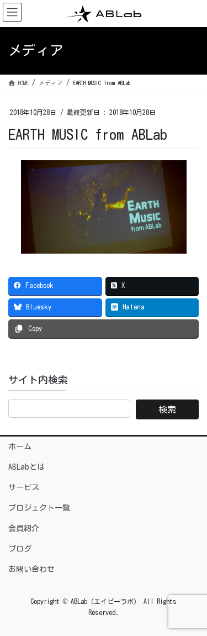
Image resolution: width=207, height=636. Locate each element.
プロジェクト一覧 (39, 508)
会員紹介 (23, 528)
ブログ (19, 549)
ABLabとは (26, 467)
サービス (23, 487)
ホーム (19, 446)
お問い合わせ (31, 569)
